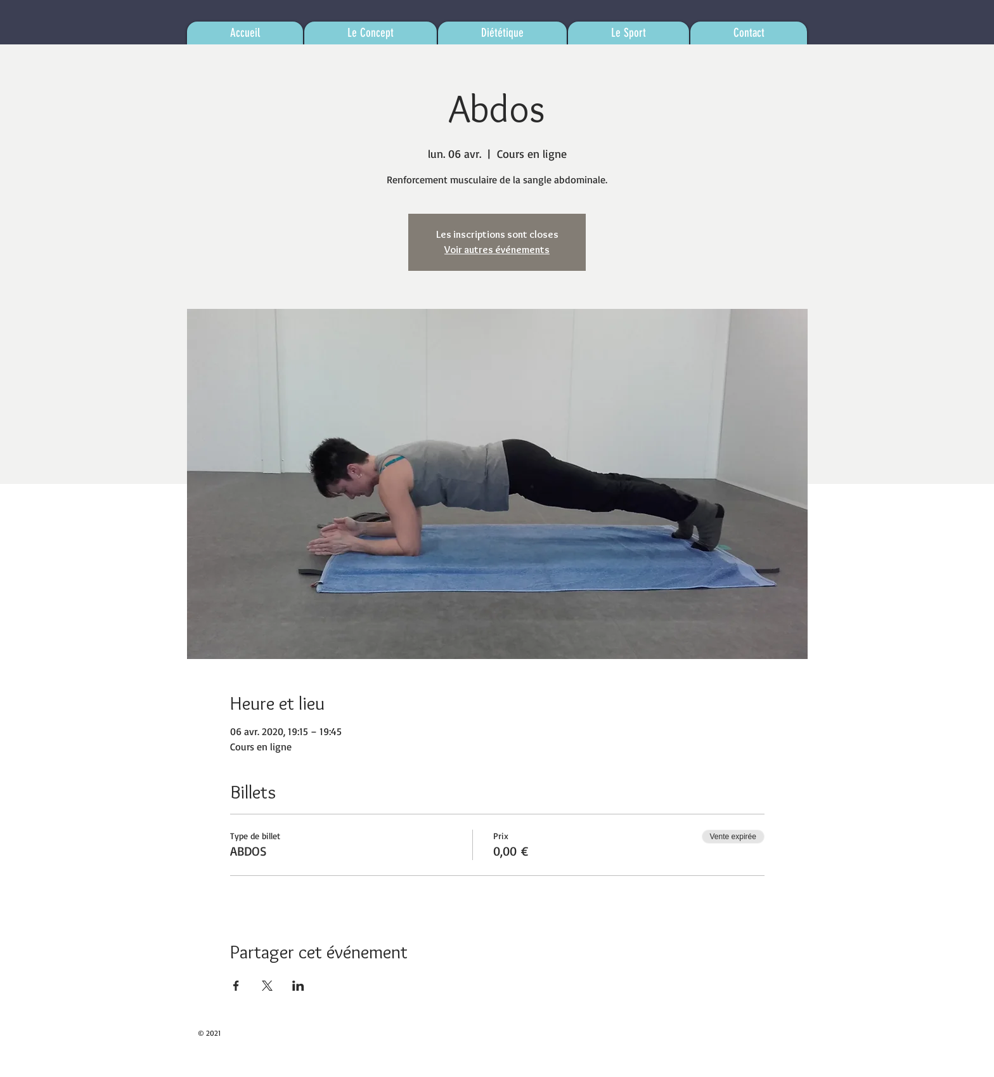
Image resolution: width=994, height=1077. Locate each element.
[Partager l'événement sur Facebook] (236, 986)
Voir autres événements (497, 250)
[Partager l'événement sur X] (267, 986)
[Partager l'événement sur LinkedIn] (298, 986)
